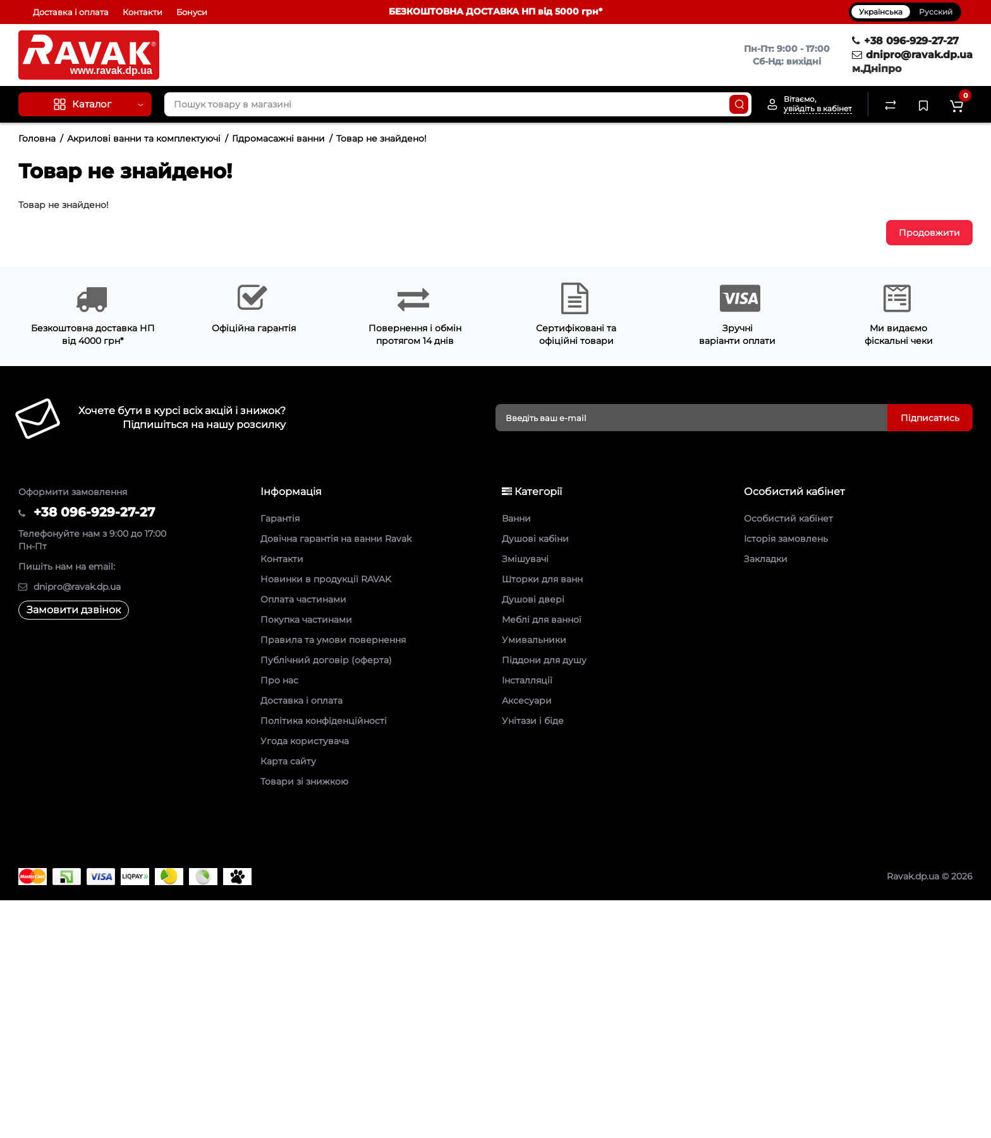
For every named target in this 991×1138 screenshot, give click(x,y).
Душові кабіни (535, 538)
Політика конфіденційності (323, 720)
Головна (37, 138)
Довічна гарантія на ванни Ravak (335, 538)
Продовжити (929, 232)
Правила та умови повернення (333, 639)
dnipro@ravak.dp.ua (912, 55)
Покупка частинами (306, 619)
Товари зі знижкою (304, 781)
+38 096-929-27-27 (905, 41)
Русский (935, 11)
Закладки (765, 559)
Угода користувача (304, 741)
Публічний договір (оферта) (326, 660)
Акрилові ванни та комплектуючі (144, 138)
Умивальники (534, 639)
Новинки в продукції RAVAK (325, 579)
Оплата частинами (303, 599)
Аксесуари (527, 700)
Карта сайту (288, 761)
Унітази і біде (533, 720)
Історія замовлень (786, 538)
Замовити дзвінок (74, 610)
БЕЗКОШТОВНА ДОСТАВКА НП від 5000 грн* (495, 11)
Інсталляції (527, 680)
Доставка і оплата (71, 12)
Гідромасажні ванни (278, 138)
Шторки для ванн (542, 579)
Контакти (142, 12)
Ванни (516, 518)
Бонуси (191, 12)
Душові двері (533, 599)
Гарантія (280, 518)
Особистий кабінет (788, 518)
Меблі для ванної (541, 619)
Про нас (279, 680)
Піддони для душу (544, 660)
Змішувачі (525, 559)
